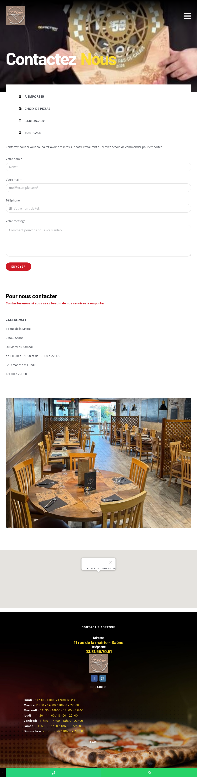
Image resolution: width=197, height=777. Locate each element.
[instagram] (102, 678)
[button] (98, 575)
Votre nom (14, 159)
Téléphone (13, 200)
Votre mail (14, 179)
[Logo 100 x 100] (15, 7)
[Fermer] (111, 562)
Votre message (15, 221)
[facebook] (94, 678)
